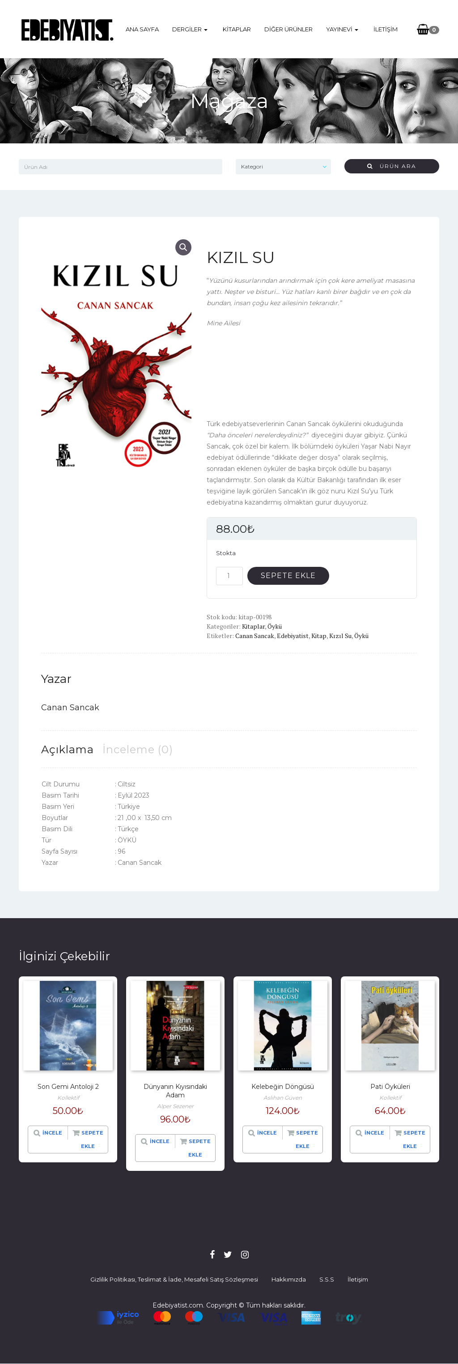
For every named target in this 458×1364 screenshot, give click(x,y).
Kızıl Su (340, 635)
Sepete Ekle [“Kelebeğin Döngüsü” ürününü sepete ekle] (307, 1139)
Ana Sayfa (144, 29)
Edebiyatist (293, 635)
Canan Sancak (254, 635)
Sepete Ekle (288, 575)
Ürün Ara (391, 166)
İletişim (384, 29)
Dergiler (191, 29)
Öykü (274, 626)
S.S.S (326, 1279)
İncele (52, 1133)
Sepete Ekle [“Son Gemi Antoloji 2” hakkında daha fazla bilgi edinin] (92, 1139)
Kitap (319, 635)
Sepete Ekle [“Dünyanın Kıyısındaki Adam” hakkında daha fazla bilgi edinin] (199, 1148)
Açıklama (67, 749)
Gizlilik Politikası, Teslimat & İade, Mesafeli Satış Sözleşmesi (174, 1279)
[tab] (67, 749)
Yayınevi (342, 29)
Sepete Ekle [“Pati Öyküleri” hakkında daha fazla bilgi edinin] (414, 1139)
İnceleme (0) (137, 749)
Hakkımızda (288, 1279)
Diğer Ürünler (288, 29)
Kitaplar (237, 29)
